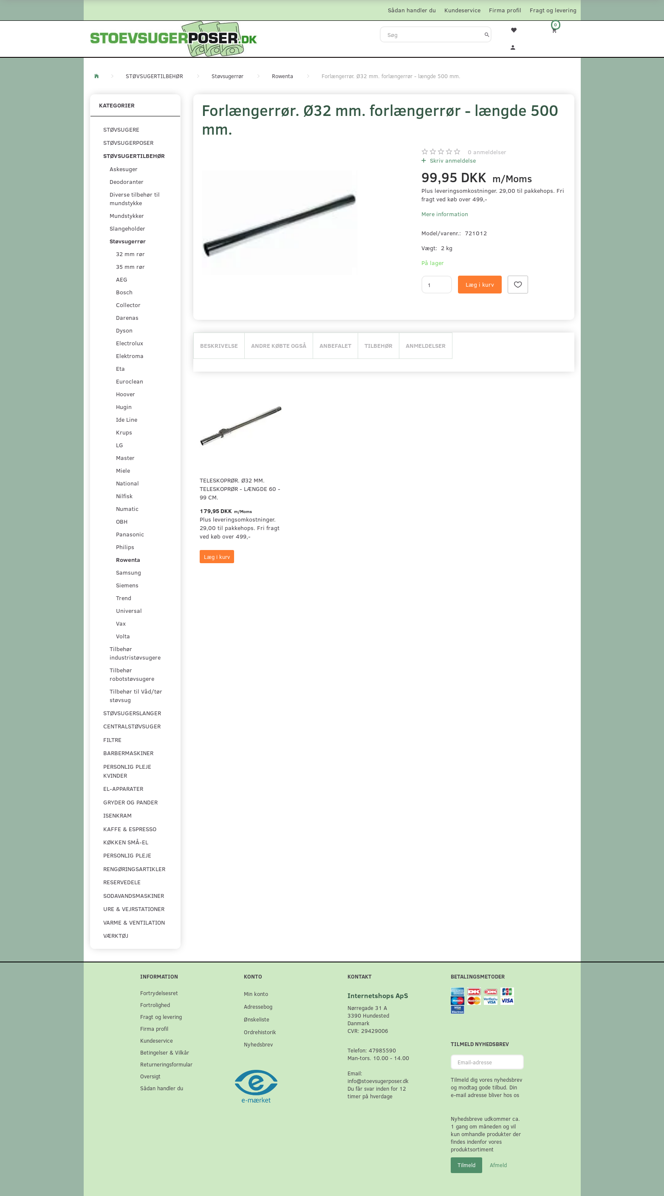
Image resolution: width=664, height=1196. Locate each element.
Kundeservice (462, 10)
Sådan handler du (412, 10)
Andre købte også (278, 345)
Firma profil (505, 10)
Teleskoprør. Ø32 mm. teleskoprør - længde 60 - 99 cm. (240, 488)
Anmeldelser (426, 345)
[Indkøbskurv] (559, 30)
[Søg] (487, 34)
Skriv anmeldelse (452, 160)
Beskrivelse (219, 345)
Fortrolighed (155, 1004)
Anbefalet (335, 345)
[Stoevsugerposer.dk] (173, 38)
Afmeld (498, 1165)
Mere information (444, 214)
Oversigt (150, 1076)
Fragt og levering (553, 10)
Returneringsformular (166, 1064)
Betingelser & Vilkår (164, 1052)
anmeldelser (487, 152)
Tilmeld (466, 1165)
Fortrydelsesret (159, 992)
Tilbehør (378, 345)
